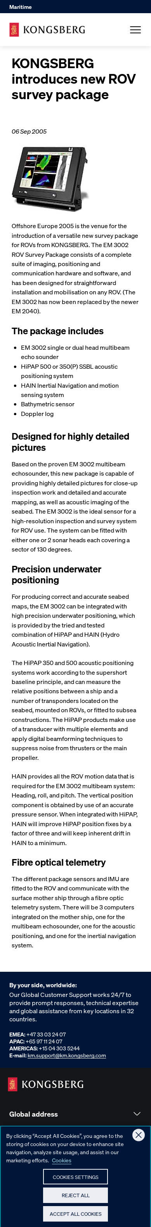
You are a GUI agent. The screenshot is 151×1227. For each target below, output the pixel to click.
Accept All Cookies (76, 1217)
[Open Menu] (135, 30)
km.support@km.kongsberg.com (67, 1055)
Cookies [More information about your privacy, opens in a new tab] (61, 1163)
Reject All (76, 1198)
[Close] (138, 1138)
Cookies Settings (76, 1180)
